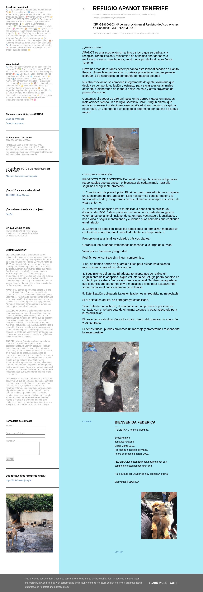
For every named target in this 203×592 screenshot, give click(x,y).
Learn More (158, 583)
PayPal (9, 214)
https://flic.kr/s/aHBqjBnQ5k (18, 480)
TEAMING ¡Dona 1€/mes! (17, 195)
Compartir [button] (86, 421)
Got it (174, 583)
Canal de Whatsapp (15, 119)
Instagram (112, 33)
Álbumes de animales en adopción (21, 176)
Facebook (98, 33)
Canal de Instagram (15, 123)
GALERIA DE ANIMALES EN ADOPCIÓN (139, 33)
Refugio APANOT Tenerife (130, 8)
